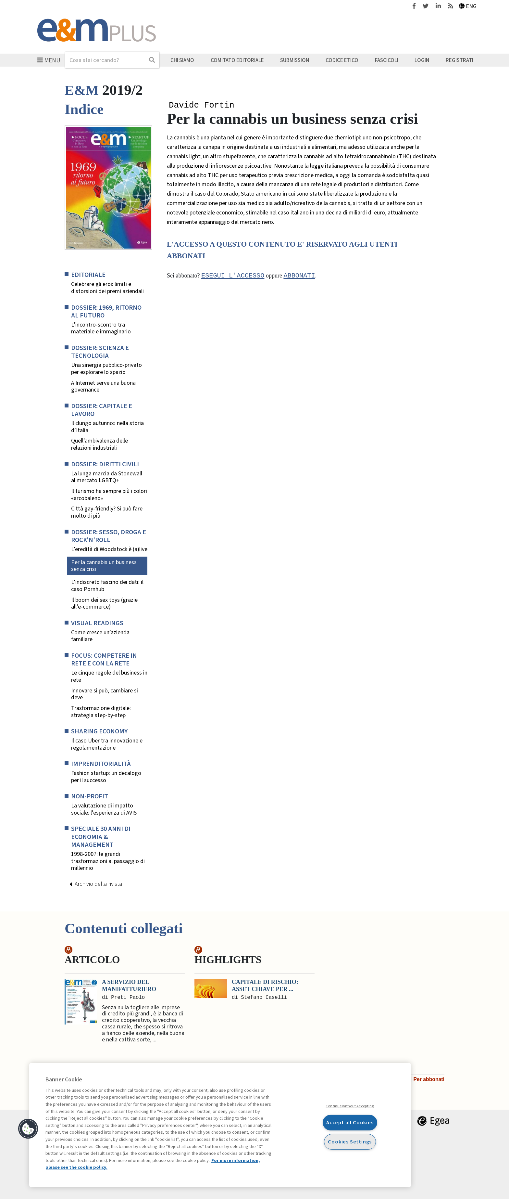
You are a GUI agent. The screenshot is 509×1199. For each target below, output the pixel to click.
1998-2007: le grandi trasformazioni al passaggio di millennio (108, 861)
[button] (28, 1128)
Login (422, 60)
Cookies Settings (350, 1141)
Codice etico (342, 60)
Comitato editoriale (237, 60)
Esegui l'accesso (232, 276)
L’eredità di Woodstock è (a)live (109, 549)
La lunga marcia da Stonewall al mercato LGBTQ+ (106, 477)
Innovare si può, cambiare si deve (104, 694)
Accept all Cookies (350, 1122)
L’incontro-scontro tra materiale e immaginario (101, 328)
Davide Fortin (201, 105)
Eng (468, 6)
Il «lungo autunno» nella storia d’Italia (107, 427)
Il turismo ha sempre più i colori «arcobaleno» (109, 495)
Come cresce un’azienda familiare (100, 636)
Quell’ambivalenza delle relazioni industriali (99, 444)
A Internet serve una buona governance (103, 386)
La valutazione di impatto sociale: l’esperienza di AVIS (104, 809)
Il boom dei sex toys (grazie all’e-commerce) (104, 604)
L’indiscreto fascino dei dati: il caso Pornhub (107, 586)
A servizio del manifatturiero (129, 985)
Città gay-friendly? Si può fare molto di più (107, 512)
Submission (294, 60)
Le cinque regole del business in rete (109, 676)
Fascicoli (386, 60)
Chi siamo (182, 60)
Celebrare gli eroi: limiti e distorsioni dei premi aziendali (107, 288)
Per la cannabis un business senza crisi (104, 566)
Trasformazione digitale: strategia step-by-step (101, 712)
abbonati (299, 276)
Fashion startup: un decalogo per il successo (106, 777)
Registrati (459, 60)
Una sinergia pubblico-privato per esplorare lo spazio (106, 369)
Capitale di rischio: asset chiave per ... (265, 985)
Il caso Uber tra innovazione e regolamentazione (107, 744)
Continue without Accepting (350, 1106)
